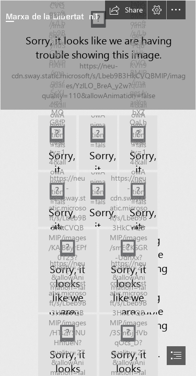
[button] (126, 10)
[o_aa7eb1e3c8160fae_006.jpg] (98, 199)
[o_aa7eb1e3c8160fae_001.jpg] (98, 55)
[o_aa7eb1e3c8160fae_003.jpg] (98, 142)
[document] (98, 188)
